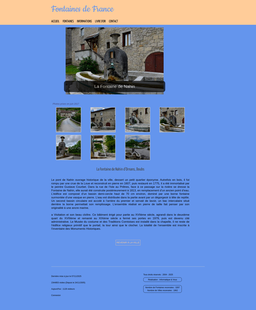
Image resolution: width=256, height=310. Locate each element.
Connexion (56, 295)
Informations (84, 21)
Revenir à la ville (128, 242)
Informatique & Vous (168, 280)
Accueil (55, 21)
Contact (113, 21)
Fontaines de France (82, 9)
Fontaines (68, 21)
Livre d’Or (100, 21)
